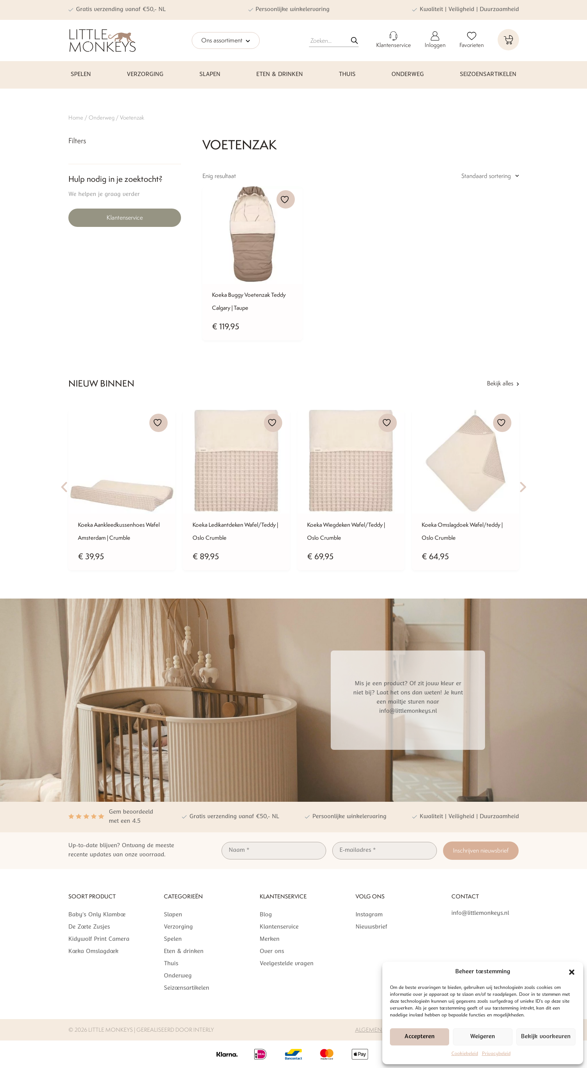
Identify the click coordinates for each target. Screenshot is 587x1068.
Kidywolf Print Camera (98, 939)
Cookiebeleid (464, 1054)
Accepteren (419, 1037)
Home (75, 117)
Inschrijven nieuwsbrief (481, 850)
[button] (572, 972)
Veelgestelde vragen (287, 964)
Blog (266, 915)
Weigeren (482, 1037)
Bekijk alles (503, 383)
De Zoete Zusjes (89, 927)
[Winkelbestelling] (471, 176)
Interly (203, 1029)
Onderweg (407, 75)
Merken (270, 939)
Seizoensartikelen (488, 75)
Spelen (81, 75)
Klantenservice (125, 218)
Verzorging (145, 75)
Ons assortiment (225, 40)
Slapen (209, 75)
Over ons (272, 952)
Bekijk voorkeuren (546, 1037)
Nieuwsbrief (371, 927)
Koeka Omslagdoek (93, 952)
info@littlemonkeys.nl (480, 913)
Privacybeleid (496, 1054)
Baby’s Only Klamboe (97, 915)
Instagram (369, 915)
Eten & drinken (279, 75)
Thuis (347, 75)
